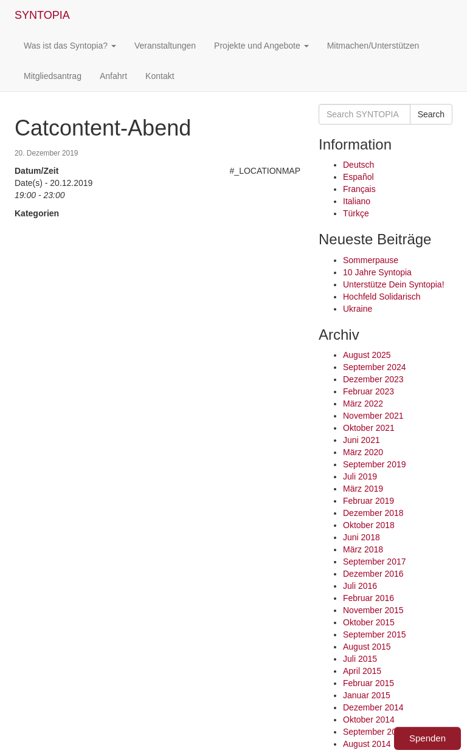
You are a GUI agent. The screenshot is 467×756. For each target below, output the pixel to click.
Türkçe (356, 213)
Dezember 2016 (373, 574)
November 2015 (373, 610)
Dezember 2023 (373, 379)
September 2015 (374, 634)
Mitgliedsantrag (52, 76)
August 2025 (367, 355)
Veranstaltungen (165, 45)
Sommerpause (370, 260)
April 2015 (362, 671)
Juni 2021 (361, 440)
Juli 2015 (360, 659)
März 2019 (363, 488)
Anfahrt (113, 76)
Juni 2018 (361, 537)
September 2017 (374, 561)
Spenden (427, 738)
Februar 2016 (368, 598)
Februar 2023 (368, 391)
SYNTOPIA (42, 15)
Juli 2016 (360, 586)
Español (358, 177)
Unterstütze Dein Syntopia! (394, 284)
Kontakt (159, 76)
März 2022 (363, 403)
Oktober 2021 (369, 428)
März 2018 (363, 549)
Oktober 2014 (369, 719)
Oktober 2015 (369, 622)
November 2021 (373, 416)
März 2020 (363, 452)
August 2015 (367, 646)
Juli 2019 (360, 476)
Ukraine (357, 309)
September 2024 (374, 367)
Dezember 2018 (373, 513)
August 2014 (367, 744)
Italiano (356, 201)
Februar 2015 (368, 683)
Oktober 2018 (369, 525)
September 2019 (374, 464)
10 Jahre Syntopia (377, 272)
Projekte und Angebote (261, 45)
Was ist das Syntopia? (70, 45)
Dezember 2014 (373, 707)
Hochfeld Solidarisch (382, 296)
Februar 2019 (368, 501)
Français (359, 189)
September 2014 (374, 732)
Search (431, 114)
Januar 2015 (366, 695)
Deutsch (358, 165)
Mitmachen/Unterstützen (373, 45)
